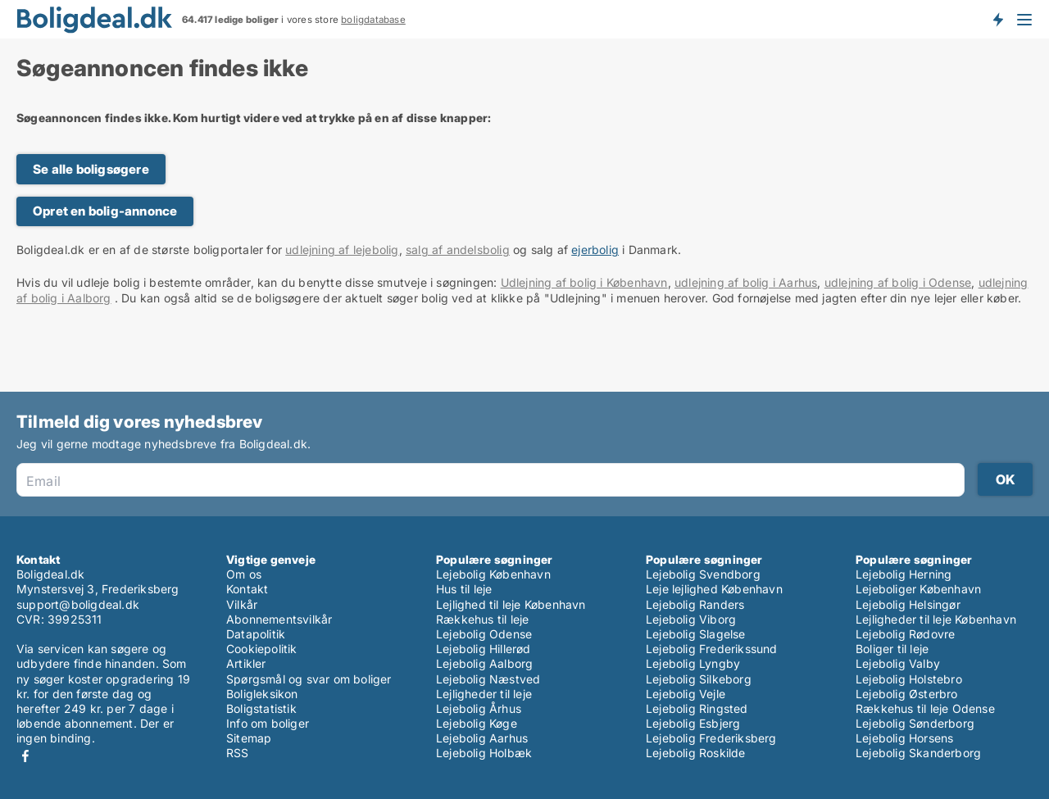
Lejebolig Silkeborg (699, 679)
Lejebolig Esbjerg (693, 723)
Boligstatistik (261, 708)
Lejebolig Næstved (488, 679)
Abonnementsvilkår (279, 619)
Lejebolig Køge (476, 723)
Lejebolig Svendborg (703, 574)
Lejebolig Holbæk (484, 753)
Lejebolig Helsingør (908, 604)
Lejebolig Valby (898, 663)
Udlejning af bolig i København (584, 282)
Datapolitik (255, 634)
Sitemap (248, 738)
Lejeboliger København (918, 589)
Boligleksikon (262, 694)
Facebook (25, 756)
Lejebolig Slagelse (696, 634)
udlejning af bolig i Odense (897, 282)
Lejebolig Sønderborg (915, 723)
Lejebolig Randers (695, 604)
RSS (237, 753)
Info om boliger (267, 723)
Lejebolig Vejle (685, 694)
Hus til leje (464, 589)
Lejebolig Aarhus (482, 738)
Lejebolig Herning (903, 574)
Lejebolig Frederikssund (712, 649)
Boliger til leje (892, 649)
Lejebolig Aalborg (484, 663)
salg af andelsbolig (458, 249)
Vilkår (241, 604)
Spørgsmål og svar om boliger (309, 679)
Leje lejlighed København (714, 589)
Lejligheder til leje (484, 694)
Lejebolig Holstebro (909, 679)
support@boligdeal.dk (77, 604)
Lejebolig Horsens (904, 738)
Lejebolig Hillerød (483, 649)
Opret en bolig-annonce (105, 211)
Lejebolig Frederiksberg (711, 738)
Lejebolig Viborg (691, 619)
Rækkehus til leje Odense (925, 708)
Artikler (246, 663)
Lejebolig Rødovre (905, 634)
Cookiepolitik (261, 649)
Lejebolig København (493, 574)
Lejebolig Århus (478, 708)
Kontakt (247, 589)
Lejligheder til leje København (936, 619)
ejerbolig (595, 249)
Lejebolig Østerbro (907, 694)
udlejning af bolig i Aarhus (745, 282)
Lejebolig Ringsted (697, 708)
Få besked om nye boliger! (997, 18)
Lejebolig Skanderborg (918, 753)
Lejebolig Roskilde (696, 753)
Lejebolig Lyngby (693, 663)
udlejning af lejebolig (341, 249)
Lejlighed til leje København (511, 604)
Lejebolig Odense (484, 634)
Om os (243, 574)
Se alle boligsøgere (91, 169)
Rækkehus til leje (482, 619)
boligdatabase (373, 19)
